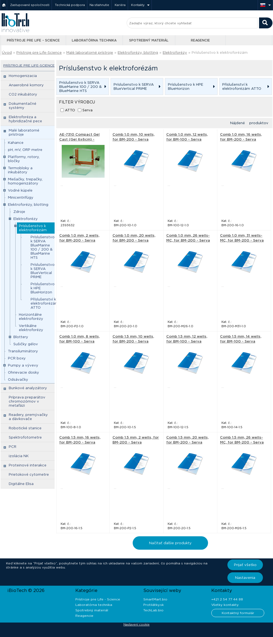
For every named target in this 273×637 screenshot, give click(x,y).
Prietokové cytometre (29, 474)
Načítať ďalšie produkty (170, 543)
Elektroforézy (175, 52)
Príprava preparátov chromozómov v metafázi (27, 401)
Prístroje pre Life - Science (33, 40)
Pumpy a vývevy (23, 365)
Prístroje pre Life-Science (39, 52)
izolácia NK (19, 456)
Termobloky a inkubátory (20, 170)
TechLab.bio (153, 610)
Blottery (20, 337)
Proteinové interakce (27, 465)
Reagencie (200, 40)
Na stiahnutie (99, 5)
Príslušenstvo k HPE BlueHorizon (43, 288)
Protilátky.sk (153, 605)
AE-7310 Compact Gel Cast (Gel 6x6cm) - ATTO (79, 139)
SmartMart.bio (155, 599)
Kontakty (138, 5)
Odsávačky (18, 379)
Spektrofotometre (25, 437)
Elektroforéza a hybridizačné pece (25, 119)
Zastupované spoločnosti (29, 5)
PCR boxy (17, 358)
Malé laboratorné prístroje (89, 52)
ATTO (70, 110)
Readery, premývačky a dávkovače (28, 417)
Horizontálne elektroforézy (31, 316)
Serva (87, 110)
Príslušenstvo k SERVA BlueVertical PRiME (43, 271)
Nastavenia (245, 578)
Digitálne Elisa (21, 484)
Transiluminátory (23, 351)
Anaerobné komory (26, 85)
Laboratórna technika (94, 40)
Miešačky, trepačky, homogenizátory (25, 181)
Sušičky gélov (25, 344)
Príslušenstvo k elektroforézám (220, 52)
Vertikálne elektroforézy (31, 328)
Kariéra (120, 5)
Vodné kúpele (20, 190)
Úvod (7, 52)
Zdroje (19, 212)
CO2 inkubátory (23, 94)
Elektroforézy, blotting (138, 52)
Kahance (15, 143)
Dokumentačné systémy (22, 106)
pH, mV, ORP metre (25, 150)
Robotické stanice (25, 428)
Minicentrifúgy (20, 197)
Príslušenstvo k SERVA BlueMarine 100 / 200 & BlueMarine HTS (43, 247)
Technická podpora (70, 5)
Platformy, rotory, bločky (24, 159)
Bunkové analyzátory (28, 388)
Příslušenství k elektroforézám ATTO (44, 303)
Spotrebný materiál (148, 40)
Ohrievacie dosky (23, 372)
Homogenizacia (23, 76)
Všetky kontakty (225, 605)
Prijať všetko (245, 565)
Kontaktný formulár (238, 613)
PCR (12, 447)
